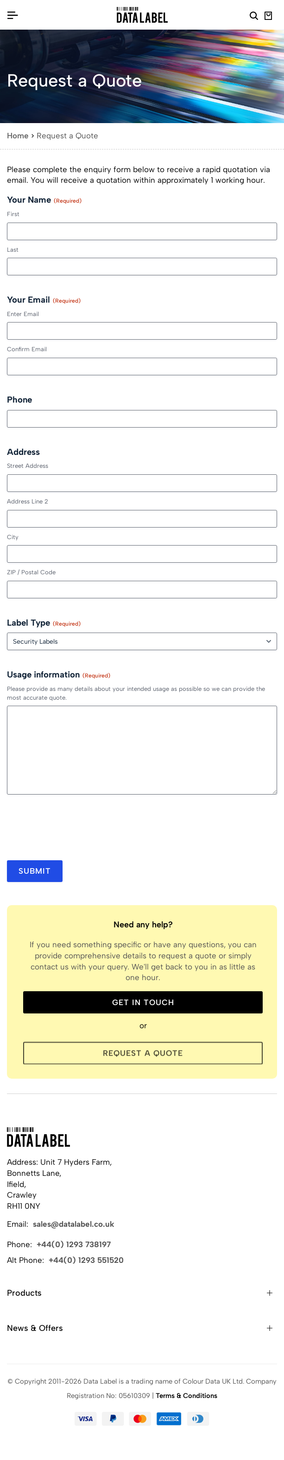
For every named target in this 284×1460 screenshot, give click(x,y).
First (13, 214)
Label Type (44, 622)
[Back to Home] (38, 1137)
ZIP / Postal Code (31, 572)
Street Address (27, 465)
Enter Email (23, 314)
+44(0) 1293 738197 (74, 1244)
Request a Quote (143, 1055)
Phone (19, 399)
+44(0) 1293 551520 (86, 1260)
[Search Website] (254, 17)
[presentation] (77, 831)
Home (18, 135)
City (13, 537)
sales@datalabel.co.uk (73, 1224)
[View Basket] (268, 17)
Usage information (58, 674)
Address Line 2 (27, 501)
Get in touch (143, 1002)
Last (13, 249)
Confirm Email (27, 349)
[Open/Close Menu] (12, 14)
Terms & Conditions (186, 1396)
